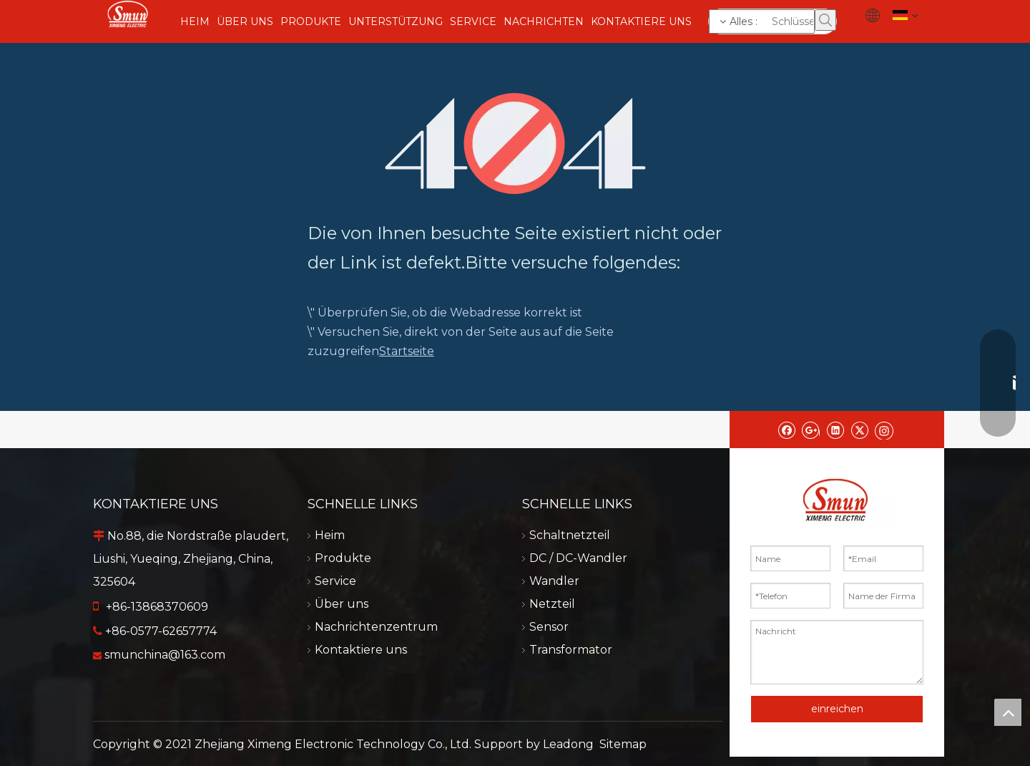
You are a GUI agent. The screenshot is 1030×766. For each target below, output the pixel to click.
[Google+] (811, 429)
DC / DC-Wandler (578, 558)
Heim (330, 535)
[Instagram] (884, 429)
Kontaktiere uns (361, 649)
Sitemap (623, 744)
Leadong (568, 744)
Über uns (341, 604)
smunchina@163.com (164, 654)
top (1007, 712)
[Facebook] (786, 429)
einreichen (837, 708)
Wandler (554, 581)
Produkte (343, 558)
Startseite (406, 351)
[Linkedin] (835, 429)
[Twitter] (859, 429)
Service (335, 581)
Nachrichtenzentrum (376, 627)
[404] (515, 143)
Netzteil (552, 604)
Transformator (570, 649)
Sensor (549, 627)
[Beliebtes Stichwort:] (825, 20)
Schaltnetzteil (569, 535)
